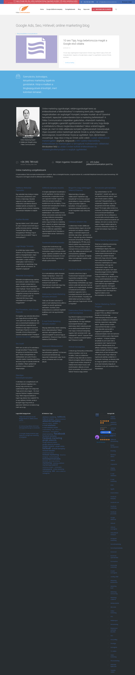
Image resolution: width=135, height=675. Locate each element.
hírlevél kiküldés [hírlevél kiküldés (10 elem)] (49, 451)
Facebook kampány (113, 497)
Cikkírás (113, 460)
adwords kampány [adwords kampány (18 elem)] (52, 421)
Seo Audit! (20, 344)
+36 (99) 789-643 (29, 162)
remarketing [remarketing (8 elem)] (47, 471)
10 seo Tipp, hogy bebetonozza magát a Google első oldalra (85, 42)
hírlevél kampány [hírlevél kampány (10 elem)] (58, 449)
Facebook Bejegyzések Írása (80, 269)
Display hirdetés (113, 469)
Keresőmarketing (116, 544)
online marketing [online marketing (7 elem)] (58, 469)
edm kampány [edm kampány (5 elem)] (46, 431)
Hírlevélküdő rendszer (114, 533)
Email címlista (114, 493)
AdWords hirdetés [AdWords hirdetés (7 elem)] (48, 419)
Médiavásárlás (115, 603)
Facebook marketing (113, 507)
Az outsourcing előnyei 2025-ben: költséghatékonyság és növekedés (29, 427)
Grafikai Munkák (22, 219)
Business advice (113, 455)
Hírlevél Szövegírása (77, 347)
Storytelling (114, 639)
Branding (113, 451)
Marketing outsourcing (114, 592)
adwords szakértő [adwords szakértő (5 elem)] (47, 423)
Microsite (113, 607)
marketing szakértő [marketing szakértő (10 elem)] (50, 465)
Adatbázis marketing (113, 423)
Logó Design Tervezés (24, 246)
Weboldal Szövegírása (24, 276)
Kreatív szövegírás (114, 572)
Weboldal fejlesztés (113, 665)
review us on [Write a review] (105, 432)
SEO (112, 635)
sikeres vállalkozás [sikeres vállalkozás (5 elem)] (61, 471)
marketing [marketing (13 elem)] (47, 463)
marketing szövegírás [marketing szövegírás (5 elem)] (48, 467)
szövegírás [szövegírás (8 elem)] (46, 473)
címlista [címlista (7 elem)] (55, 423)
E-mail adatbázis (113, 474)
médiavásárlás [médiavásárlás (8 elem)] (47, 469)
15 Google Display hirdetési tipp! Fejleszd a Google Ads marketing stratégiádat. (29, 435)
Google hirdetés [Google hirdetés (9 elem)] (48, 446)
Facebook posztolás (113, 513)
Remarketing (114, 624)
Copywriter (114, 464)
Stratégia (113, 643)
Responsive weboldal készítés (114, 630)
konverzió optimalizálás (114, 556)
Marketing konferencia (114, 581)
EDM (112, 485)
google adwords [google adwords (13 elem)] (49, 440)
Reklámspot (114, 620)
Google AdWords (113, 518)
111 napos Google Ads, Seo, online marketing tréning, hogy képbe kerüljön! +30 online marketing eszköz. (45, 1)
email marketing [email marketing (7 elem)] (48, 434)
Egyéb (112, 489)
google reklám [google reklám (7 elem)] (59, 446)
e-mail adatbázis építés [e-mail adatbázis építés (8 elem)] (50, 427)
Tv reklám (113, 651)
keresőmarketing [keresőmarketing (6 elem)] (54, 457)
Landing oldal (114, 576)
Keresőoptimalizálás (117, 548)
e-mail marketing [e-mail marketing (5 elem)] (47, 429)
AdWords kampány (113, 434)
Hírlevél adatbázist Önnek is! (53, 269)
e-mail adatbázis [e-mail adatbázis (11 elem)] (49, 425)
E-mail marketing (113, 480)
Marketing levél (113, 587)
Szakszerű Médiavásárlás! (52, 346)
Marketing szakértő (113, 598)
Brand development (114, 446)
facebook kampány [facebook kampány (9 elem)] (49, 436)
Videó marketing (113, 656)
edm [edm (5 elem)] (53, 429)
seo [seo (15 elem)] (53, 471)
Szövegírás (114, 647)
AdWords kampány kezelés (53, 188)
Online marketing (113, 612)
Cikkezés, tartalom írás (78, 222)
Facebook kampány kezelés (53, 243)
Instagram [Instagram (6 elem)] (45, 457)
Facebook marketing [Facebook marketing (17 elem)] (52, 438)
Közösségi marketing (114, 566)
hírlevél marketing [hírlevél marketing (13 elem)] (51, 455)
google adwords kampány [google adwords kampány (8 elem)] (51, 444)
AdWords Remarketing (114, 440)
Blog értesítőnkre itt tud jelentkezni (27, 33)
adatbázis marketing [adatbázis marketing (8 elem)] (49, 417)
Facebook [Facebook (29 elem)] (59, 433)
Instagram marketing (114, 539)
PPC (112, 616)
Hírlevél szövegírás (114, 528)
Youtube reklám (113, 671)
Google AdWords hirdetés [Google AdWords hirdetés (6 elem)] (50, 442)
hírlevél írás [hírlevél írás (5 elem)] (63, 455)
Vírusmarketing (115, 661)
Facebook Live (115, 502)
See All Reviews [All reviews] (101, 442)
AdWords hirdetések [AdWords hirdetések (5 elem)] (60, 419)
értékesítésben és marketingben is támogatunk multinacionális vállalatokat (75, 144)
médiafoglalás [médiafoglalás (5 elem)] (58, 467)
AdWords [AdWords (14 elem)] (61, 417)
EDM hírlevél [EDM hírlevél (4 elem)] (58, 429)
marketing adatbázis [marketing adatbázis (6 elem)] (58, 463)
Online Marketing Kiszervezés (106, 240)
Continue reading (69, 62)
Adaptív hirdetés (113, 417)
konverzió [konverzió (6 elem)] (45, 461)
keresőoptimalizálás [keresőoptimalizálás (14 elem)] (52, 459)
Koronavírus (114, 561)
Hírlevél (113, 523)
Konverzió (114, 552)
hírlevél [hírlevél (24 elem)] (47, 448)
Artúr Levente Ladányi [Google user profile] (106, 436)
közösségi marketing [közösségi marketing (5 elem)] (54, 461)
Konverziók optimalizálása (105, 188)
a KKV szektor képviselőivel (87, 141)
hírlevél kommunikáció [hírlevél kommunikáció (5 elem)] (48, 453)
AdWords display (113, 429)
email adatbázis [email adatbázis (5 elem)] (55, 431)
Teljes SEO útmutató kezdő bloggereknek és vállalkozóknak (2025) (28, 418)
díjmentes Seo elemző (23, 337)
